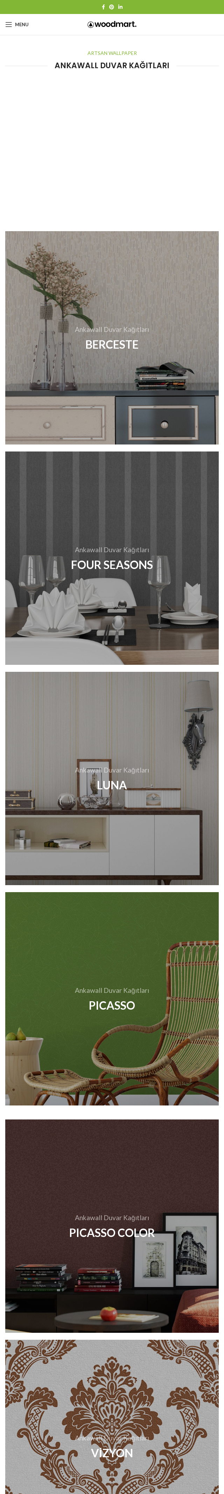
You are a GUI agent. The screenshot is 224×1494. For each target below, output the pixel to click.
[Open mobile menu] (17, 24)
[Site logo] (112, 24)
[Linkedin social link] (120, 7)
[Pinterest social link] (111, 7)
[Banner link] (112, 337)
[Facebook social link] (103, 7)
